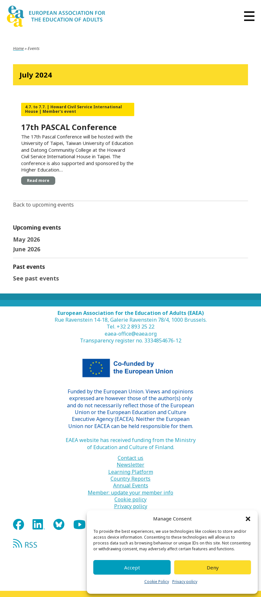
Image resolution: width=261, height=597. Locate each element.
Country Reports (130, 478)
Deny (213, 567)
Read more (38, 180)
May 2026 (26, 239)
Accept (132, 567)
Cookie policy (130, 499)
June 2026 (26, 249)
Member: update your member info (130, 492)
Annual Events (130, 485)
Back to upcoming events (43, 204)
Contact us (130, 458)
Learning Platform (130, 472)
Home (18, 48)
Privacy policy (184, 581)
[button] (248, 519)
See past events (36, 278)
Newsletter (130, 464)
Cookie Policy (156, 581)
